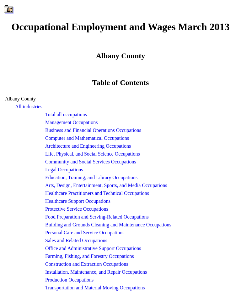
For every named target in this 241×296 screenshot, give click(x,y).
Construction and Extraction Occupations (86, 264)
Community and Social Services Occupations (90, 161)
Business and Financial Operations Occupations (93, 130)
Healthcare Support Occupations (77, 201)
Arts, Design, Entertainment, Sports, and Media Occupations (106, 185)
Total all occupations (66, 114)
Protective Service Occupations (76, 209)
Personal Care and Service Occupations (84, 232)
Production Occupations (69, 279)
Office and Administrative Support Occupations (93, 248)
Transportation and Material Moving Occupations (95, 287)
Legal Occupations (64, 169)
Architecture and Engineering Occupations (88, 146)
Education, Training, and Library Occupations (91, 177)
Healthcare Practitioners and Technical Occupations (97, 193)
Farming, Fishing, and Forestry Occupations (89, 256)
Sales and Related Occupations (76, 240)
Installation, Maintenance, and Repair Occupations (96, 272)
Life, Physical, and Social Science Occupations (92, 154)
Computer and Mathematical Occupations (87, 138)
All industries (28, 106)
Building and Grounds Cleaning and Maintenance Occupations (108, 224)
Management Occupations (71, 122)
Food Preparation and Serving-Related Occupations (97, 216)
